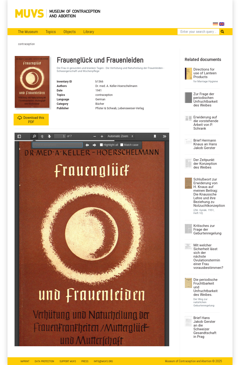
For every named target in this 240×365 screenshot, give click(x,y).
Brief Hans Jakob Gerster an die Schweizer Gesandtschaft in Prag (204, 327)
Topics (51, 31)
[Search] (198, 32)
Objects (70, 31)
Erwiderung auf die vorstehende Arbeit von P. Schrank (205, 122)
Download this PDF (30, 120)
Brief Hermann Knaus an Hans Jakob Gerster (205, 144)
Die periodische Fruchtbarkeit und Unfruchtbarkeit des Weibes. (205, 287)
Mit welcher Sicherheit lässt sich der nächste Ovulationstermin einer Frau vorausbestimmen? (205, 256)
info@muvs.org (103, 361)
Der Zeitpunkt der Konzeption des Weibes (205, 163)
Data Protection (44, 361)
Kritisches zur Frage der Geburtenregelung (205, 229)
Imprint (24, 361)
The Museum (28, 31)
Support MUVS (68, 361)
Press (84, 361)
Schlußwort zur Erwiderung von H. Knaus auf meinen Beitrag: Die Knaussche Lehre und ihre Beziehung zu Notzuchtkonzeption (205, 192)
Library (88, 31)
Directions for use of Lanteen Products (205, 73)
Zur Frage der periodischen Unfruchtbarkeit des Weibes (205, 99)
